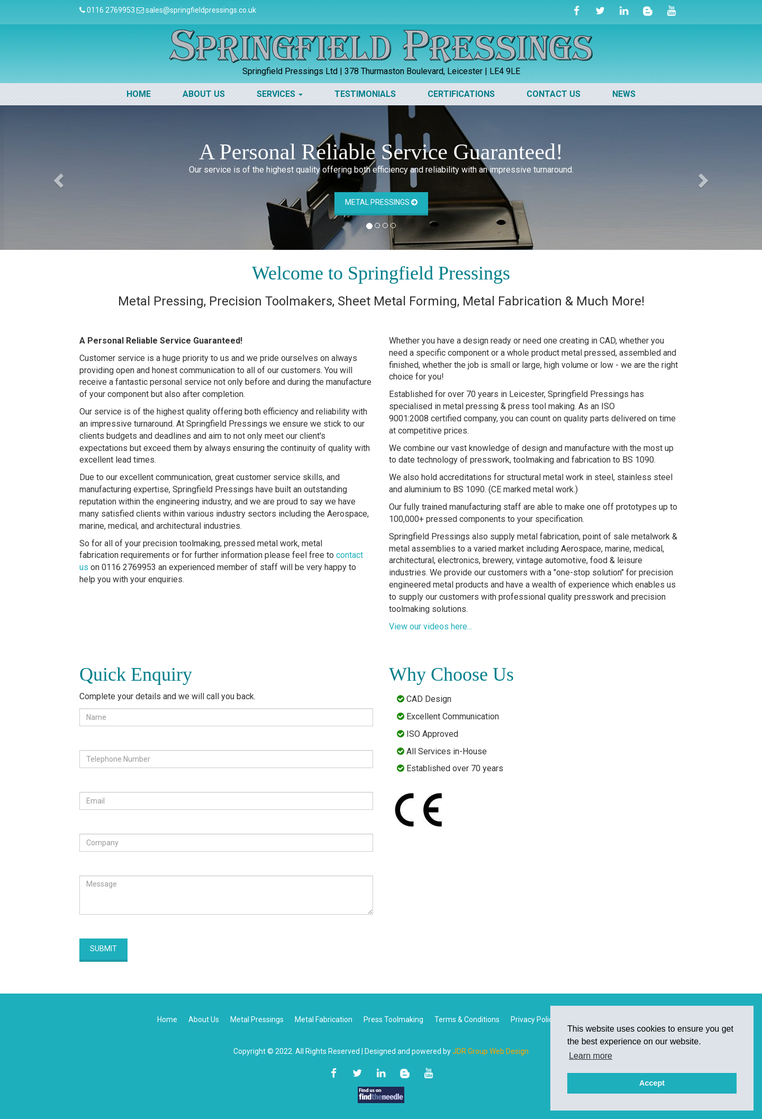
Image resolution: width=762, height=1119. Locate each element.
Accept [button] (652, 1083)
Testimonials (365, 94)
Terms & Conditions (467, 1019)
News (624, 94)
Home (138, 94)
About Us (204, 94)
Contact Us (553, 94)
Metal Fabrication (323, 1019)
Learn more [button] (590, 1055)
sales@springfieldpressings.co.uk (201, 10)
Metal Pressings (381, 202)
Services (280, 94)
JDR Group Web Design (490, 1051)
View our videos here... (430, 626)
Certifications (461, 94)
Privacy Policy (533, 1019)
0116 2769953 (111, 10)
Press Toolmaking (393, 1019)
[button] (57, 177)
